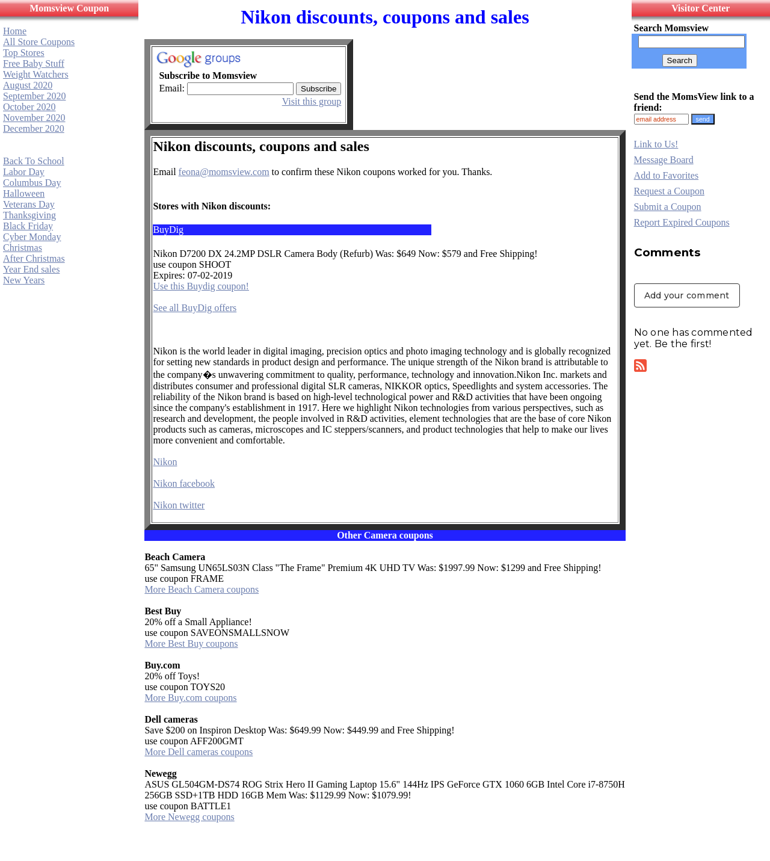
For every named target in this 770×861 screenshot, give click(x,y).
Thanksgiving (29, 215)
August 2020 (27, 85)
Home (14, 31)
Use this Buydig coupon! (201, 286)
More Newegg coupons (189, 817)
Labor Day (24, 172)
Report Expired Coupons (682, 222)
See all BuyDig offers (194, 308)
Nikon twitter (179, 505)
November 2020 (34, 118)
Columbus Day (32, 182)
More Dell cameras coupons (198, 752)
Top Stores (24, 53)
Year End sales (31, 269)
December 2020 (33, 128)
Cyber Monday (32, 237)
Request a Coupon (669, 191)
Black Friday (28, 226)
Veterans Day (29, 204)
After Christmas (34, 258)
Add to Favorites (666, 175)
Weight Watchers (36, 74)
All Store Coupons (39, 42)
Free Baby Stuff (33, 63)
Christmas (22, 247)
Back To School (33, 161)
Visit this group (312, 101)
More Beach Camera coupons (201, 589)
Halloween (24, 193)
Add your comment (687, 295)
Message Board (664, 160)
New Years (24, 280)
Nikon (165, 462)
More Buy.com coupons (190, 698)
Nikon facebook (184, 483)
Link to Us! (656, 144)
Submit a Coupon (667, 207)
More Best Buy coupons (191, 643)
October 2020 (29, 107)
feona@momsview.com (224, 172)
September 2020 (34, 96)
